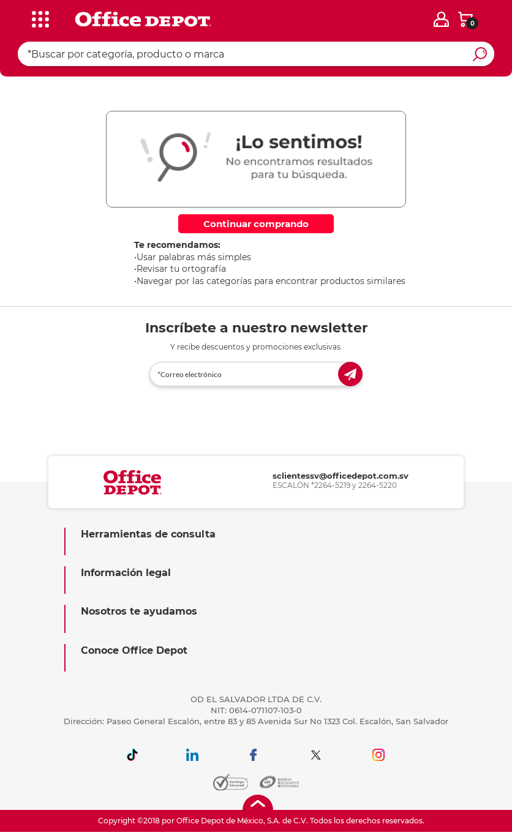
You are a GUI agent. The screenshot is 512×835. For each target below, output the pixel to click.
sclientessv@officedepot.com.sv (340, 476)
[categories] (38, 17)
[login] (441, 19)
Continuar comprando (256, 224)
